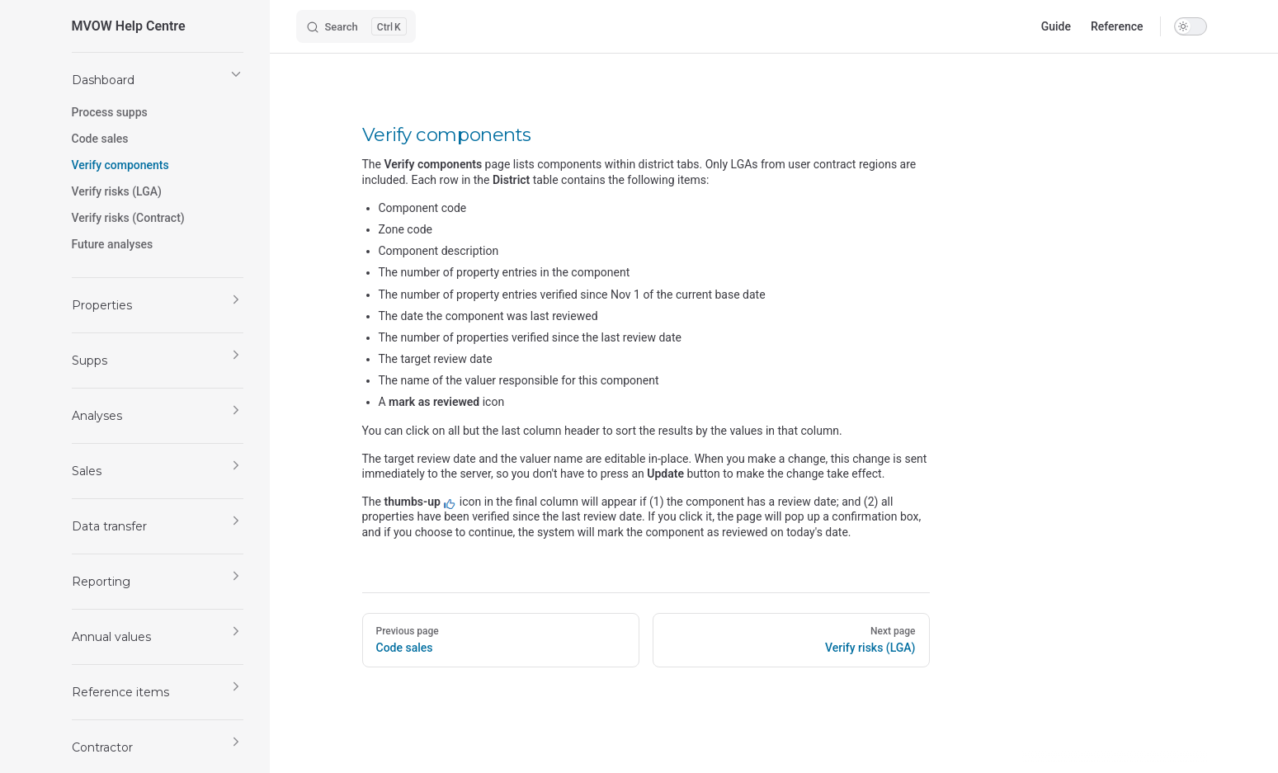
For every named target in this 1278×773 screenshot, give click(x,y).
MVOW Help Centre (129, 26)
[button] (157, 80)
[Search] (356, 26)
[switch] (1190, 26)
